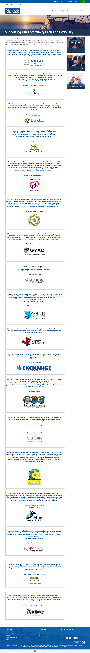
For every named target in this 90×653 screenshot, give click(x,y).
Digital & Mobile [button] (66, 11)
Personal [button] (50, 11)
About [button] (82, 11)
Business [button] (57, 11)
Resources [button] (76, 11)
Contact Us (69, 1)
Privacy (41, 632)
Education (41, 638)
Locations (62, 1)
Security (41, 634)
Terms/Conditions (43, 636)
